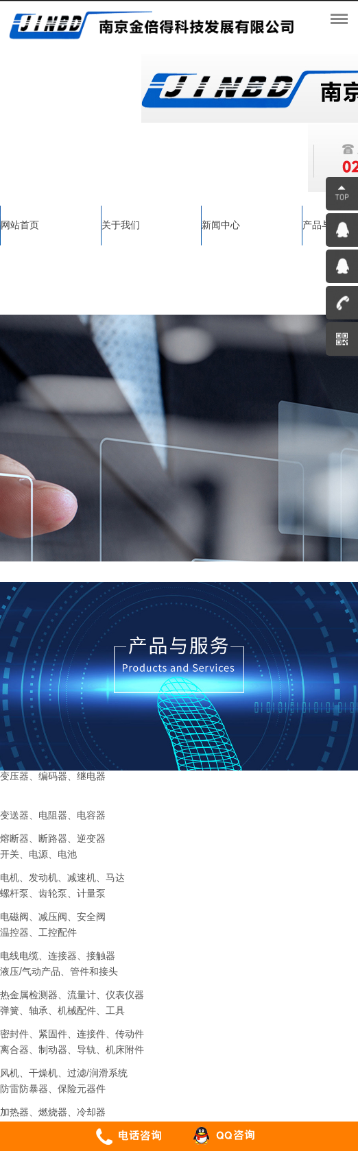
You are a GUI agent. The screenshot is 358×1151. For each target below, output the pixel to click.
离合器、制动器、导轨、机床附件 (72, 1049)
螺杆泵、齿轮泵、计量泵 (53, 893)
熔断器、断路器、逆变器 (53, 838)
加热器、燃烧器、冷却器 (53, 1111)
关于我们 (121, 224)
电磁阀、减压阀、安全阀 (53, 916)
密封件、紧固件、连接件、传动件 (72, 1033)
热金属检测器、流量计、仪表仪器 (72, 994)
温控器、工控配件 (38, 932)
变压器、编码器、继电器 (53, 776)
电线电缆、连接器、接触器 (57, 955)
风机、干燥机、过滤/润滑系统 (64, 1072)
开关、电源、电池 (38, 854)
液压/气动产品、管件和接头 (59, 971)
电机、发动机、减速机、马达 (62, 877)
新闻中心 (221, 224)
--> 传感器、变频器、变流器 (60, 799)
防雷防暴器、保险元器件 (53, 1088)
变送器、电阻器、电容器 (53, 815)
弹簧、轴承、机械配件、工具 (62, 1010)
